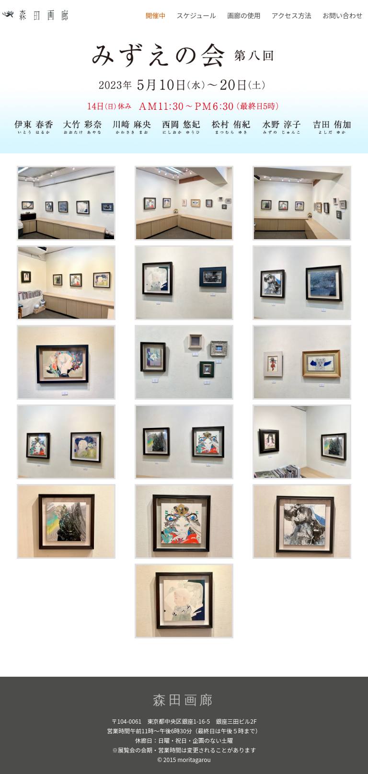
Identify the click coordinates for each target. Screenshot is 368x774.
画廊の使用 (244, 15)
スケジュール (196, 15)
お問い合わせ (342, 15)
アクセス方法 (291, 15)
